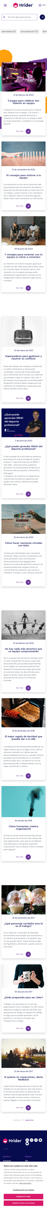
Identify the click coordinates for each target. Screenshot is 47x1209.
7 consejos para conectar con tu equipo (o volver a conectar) (23, 255)
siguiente (29, 1120)
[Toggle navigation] (5, 5)
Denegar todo (23, 1197)
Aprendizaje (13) (9, 31)
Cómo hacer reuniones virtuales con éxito (23, 544)
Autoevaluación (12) (29, 31)
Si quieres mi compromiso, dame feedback (23, 1078)
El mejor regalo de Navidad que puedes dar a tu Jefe (23, 737)
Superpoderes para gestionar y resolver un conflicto (23, 357)
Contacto (7, 1161)
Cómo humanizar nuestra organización (23, 827)
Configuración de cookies (23, 1190)
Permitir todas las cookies (23, 1203)
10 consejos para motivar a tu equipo (23, 176)
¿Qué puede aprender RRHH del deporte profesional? (23, 447)
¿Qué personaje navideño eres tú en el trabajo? (23, 924)
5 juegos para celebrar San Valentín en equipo (23, 101)
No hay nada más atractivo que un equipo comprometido (23, 650)
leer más (23, 131)
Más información (25, 1183)
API (26, 1161)
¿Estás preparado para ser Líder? (23, 997)
